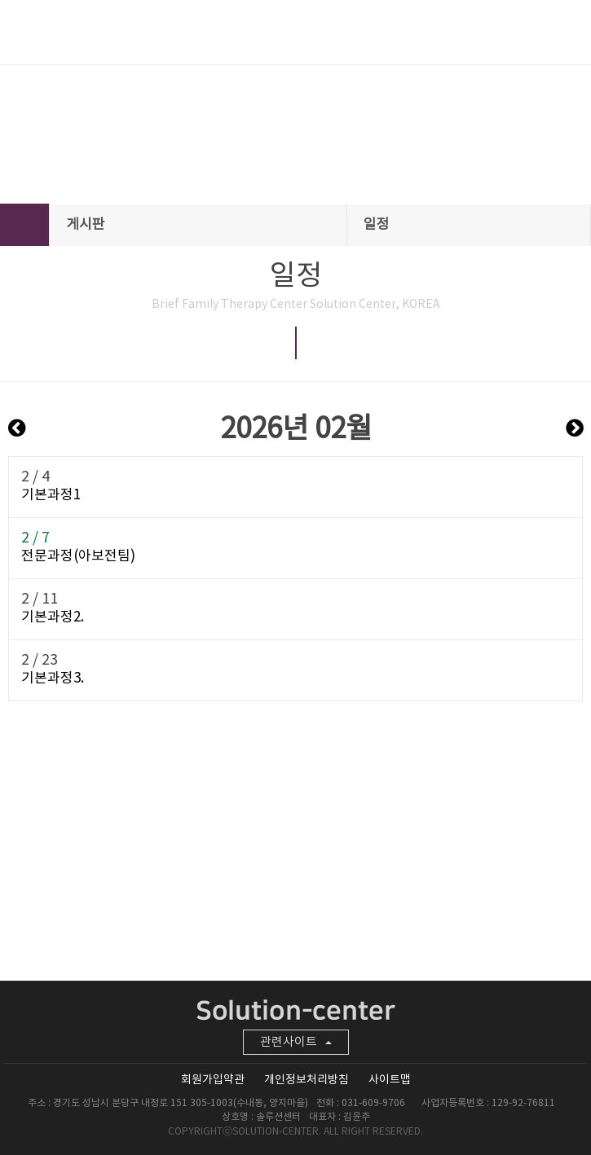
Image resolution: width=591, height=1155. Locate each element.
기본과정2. (52, 617)
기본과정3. (52, 678)
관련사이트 (296, 1042)
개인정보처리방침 (306, 1080)
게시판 (199, 225)
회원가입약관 (213, 1080)
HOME (24, 225)
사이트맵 (389, 1080)
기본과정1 (51, 495)
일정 (470, 225)
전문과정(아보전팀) (78, 556)
